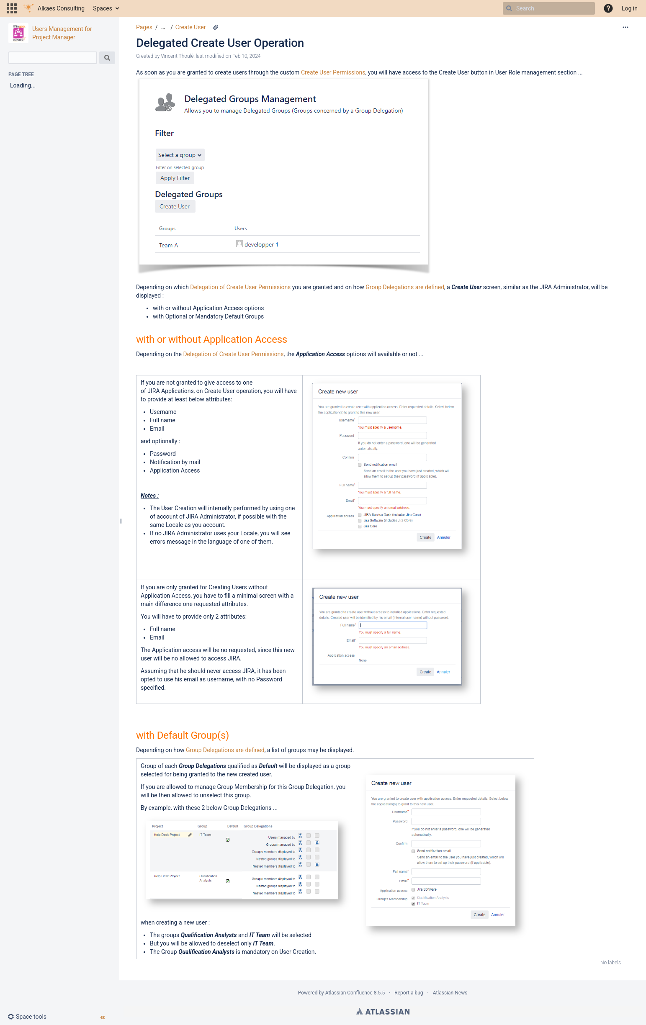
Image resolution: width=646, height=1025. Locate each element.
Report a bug (408, 993)
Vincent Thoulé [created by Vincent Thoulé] (177, 56)
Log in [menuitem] (630, 8)
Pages (144, 27)
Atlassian (382, 1011)
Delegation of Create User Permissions (240, 287)
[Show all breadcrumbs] (163, 27)
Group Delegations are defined (404, 287)
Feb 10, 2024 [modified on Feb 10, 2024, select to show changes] (246, 56)
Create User (190, 27)
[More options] (625, 27)
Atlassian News (450, 993)
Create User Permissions (333, 72)
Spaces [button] (102, 8)
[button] (11, 8)
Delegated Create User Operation (220, 43)
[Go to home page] (54, 8)
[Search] (509, 8)
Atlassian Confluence (349, 993)
